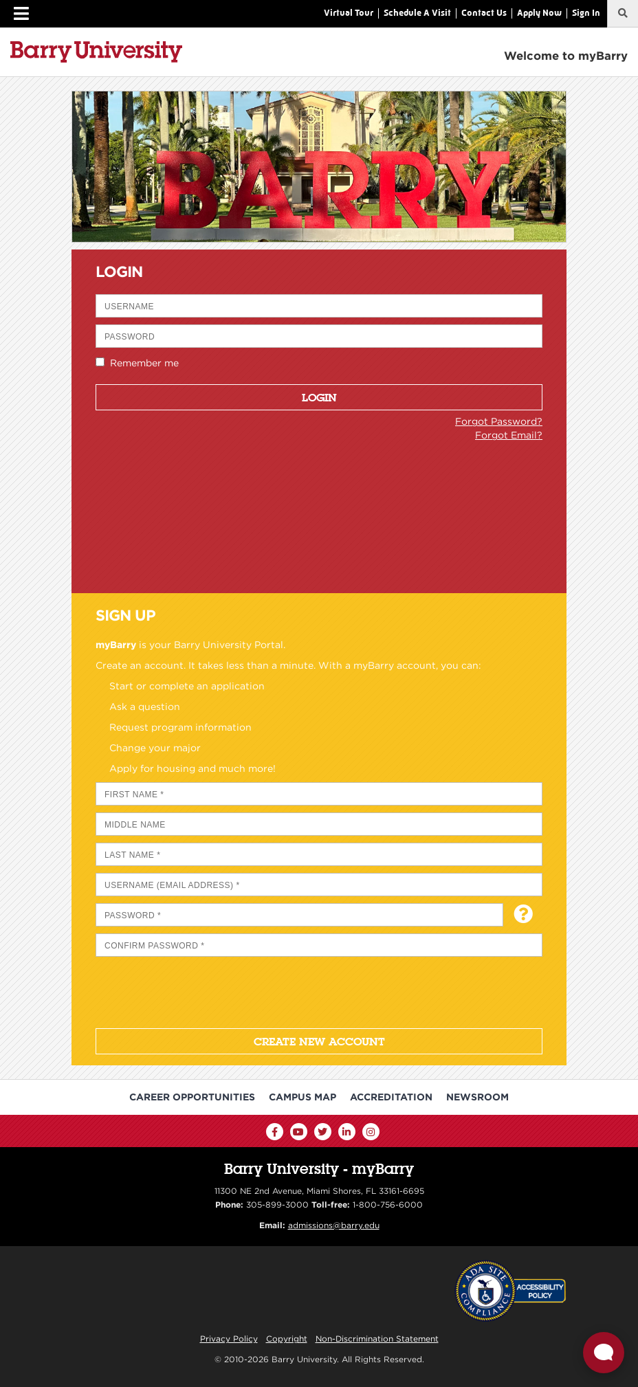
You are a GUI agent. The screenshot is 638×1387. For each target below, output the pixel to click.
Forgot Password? (498, 421)
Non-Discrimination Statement (377, 1338)
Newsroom (477, 1096)
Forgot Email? (508, 435)
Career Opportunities (192, 1096)
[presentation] (200, 990)
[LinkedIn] (346, 1131)
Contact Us (484, 13)
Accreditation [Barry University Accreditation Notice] (391, 1096)
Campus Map (302, 1096)
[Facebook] (274, 1131)
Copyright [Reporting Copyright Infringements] (286, 1338)
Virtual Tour (348, 13)
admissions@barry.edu (334, 1225)
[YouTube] (298, 1131)
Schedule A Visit (417, 13)
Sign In (586, 13)
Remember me (141, 362)
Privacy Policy (229, 1338)
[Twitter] (322, 1131)
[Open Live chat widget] (603, 1352)
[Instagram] (371, 1131)
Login (319, 397)
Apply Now (539, 13)
